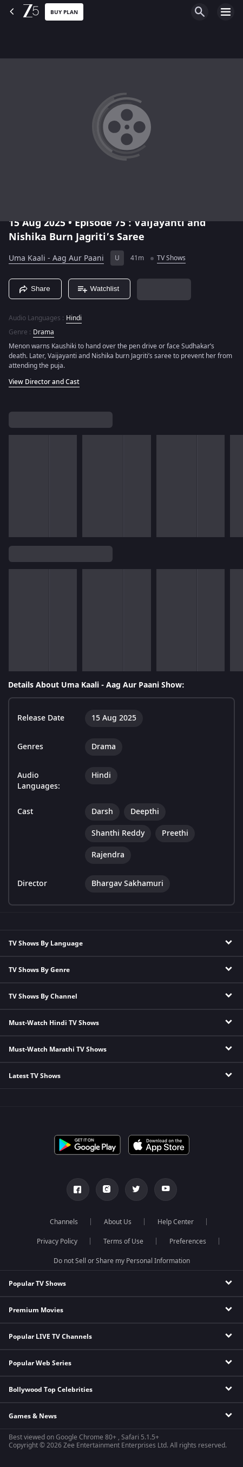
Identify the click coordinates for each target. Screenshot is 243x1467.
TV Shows (171, 258)
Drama (43, 332)
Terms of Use (123, 1241)
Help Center (175, 1222)
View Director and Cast (44, 382)
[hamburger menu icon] (225, 12)
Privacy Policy (57, 1241)
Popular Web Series (40, 1363)
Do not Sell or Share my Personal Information (122, 1261)
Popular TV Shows (37, 1283)
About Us (118, 1222)
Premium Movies (36, 1310)
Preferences (187, 1241)
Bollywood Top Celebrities (51, 1389)
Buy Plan (64, 12)
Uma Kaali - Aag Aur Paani (56, 258)
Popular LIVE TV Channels (50, 1336)
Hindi (74, 318)
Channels (64, 1222)
